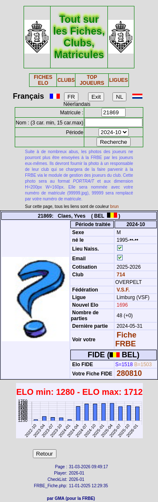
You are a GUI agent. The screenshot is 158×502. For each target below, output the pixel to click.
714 (120, 275)
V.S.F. (123, 290)
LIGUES (118, 80)
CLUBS (66, 80)
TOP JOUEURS (92, 80)
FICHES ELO (43, 80)
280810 (129, 373)
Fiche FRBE (125, 339)
